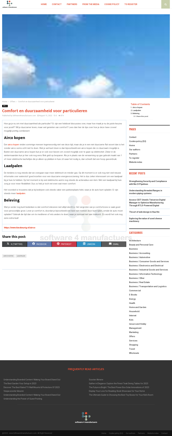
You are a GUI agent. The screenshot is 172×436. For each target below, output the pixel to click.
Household (134, 311)
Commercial (135, 290)
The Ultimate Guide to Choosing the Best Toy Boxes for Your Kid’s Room (121, 395)
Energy (132, 299)
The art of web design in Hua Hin (144, 212)
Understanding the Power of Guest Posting (23, 399)
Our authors (134, 149)
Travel (132, 349)
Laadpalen (137, 110)
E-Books (133, 295)
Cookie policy (111, 4)
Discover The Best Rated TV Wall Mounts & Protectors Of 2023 (32, 387)
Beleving (136, 113)
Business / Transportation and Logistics (148, 286)
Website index (135, 162)
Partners (72, 4)
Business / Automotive (139, 257)
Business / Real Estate (139, 282)
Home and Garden (137, 307)
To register (130, 4)
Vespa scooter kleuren (14, 391)
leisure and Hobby (137, 324)
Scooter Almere (96, 379)
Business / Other (137, 278)
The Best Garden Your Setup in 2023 (20, 383)
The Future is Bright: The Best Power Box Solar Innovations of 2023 (119, 387)
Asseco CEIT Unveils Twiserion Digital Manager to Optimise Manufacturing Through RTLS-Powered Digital (147, 203)
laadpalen (20, 193)
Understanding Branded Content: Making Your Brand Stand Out (32, 379)
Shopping (133, 345)
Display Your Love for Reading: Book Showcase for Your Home (117, 391)
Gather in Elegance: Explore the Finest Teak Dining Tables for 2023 (118, 383)
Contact (57, 4)
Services (133, 341)
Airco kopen (137, 107)
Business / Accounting (139, 253)
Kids (131, 320)
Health (132, 303)
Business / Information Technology (145, 274)
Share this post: (142, 116)
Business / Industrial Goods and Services (148, 270)
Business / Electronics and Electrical (146, 265)
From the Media (90, 4)
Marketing (134, 332)
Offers (5, 106)
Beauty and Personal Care (141, 245)
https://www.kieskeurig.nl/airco (19, 227)
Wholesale (134, 353)
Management (135, 328)
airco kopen (13, 144)
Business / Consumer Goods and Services (149, 261)
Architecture (135, 240)
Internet (132, 315)
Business (133, 249)
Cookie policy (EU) (137, 141)
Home (44, 4)
